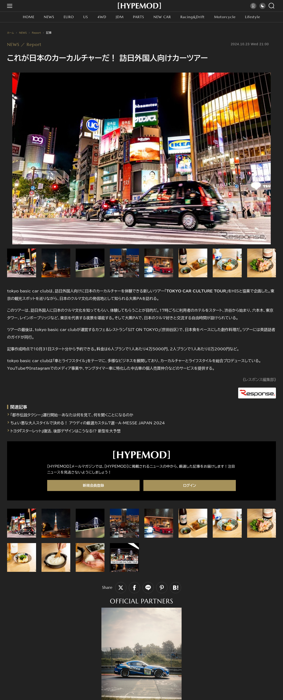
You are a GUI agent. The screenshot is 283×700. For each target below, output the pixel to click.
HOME (21, 17)
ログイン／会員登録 (254, 6)
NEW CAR (163, 17)
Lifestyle (260, 17)
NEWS (43, 17)
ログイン (189, 483)
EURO (64, 17)
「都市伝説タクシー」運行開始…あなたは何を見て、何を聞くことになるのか (79, 412)
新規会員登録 (93, 483)
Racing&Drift (196, 17)
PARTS (137, 17)
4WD (99, 17)
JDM (117, 17)
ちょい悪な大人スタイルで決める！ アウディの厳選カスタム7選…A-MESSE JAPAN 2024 (97, 420)
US (82, 17)
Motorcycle (230, 17)
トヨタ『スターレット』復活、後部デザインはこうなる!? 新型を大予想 (72, 428)
